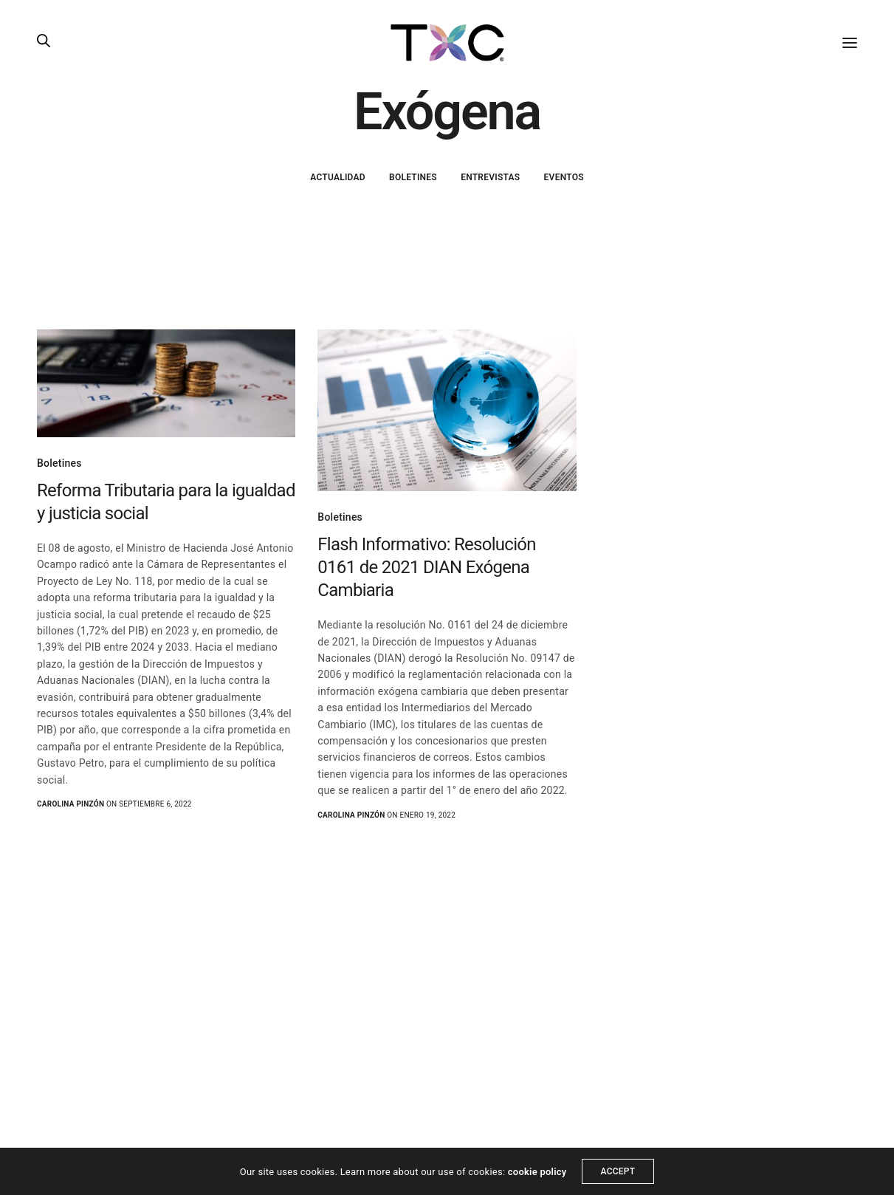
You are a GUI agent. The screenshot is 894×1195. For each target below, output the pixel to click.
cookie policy (537, 1171)
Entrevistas (490, 177)
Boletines (413, 177)
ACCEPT (618, 1171)
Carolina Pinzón (70, 804)
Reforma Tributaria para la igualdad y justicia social (166, 502)
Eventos (564, 177)
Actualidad (337, 177)
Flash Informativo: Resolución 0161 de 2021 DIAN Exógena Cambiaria (426, 567)
